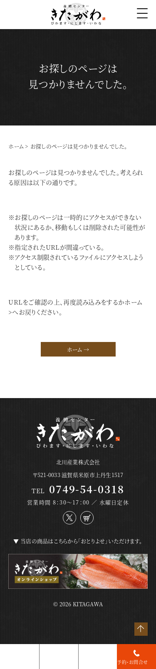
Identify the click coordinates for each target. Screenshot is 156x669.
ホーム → (78, 349)
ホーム (16, 146)
